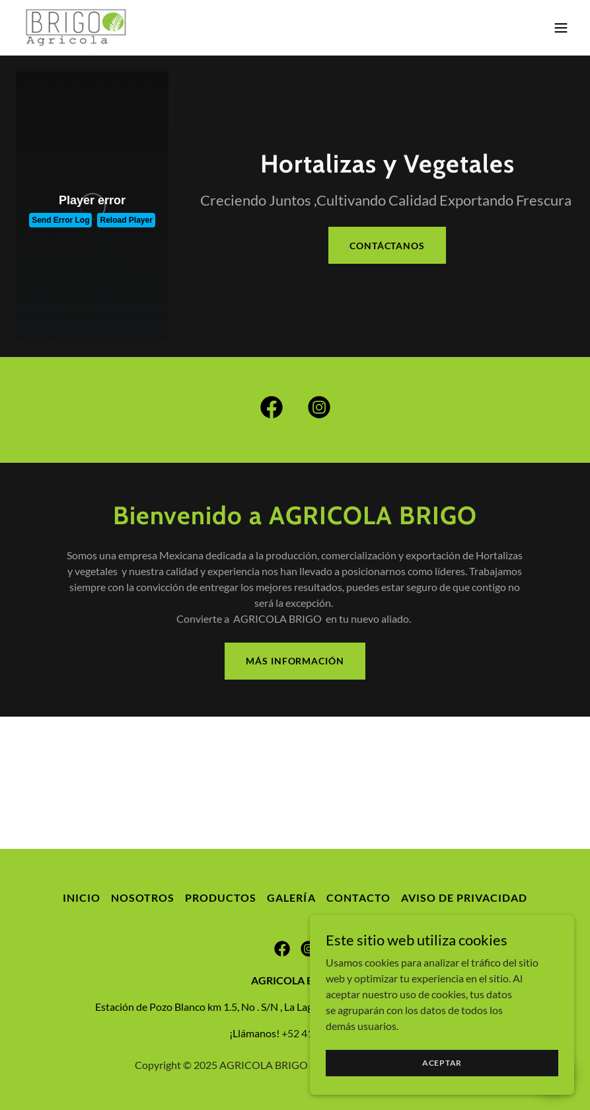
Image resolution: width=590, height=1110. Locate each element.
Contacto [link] (358, 897)
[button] (561, 28)
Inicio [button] (81, 897)
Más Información (295, 660)
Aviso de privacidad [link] (464, 897)
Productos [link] (220, 897)
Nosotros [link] (142, 897)
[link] (78, 27)
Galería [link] (291, 897)
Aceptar (442, 1063)
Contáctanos (387, 245)
